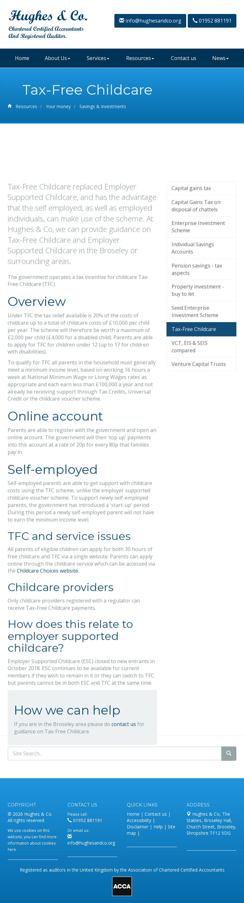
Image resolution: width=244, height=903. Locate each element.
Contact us (183, 58)
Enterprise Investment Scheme (198, 285)
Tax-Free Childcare (194, 387)
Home (22, 58)
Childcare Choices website (47, 629)
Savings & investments (102, 108)
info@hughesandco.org (150, 20)
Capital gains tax (191, 246)
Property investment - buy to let (198, 349)
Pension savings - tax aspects (197, 327)
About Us (57, 58)
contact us (124, 782)
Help (158, 827)
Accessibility (139, 820)
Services (98, 58)
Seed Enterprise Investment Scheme (195, 370)
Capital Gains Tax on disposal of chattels (196, 264)
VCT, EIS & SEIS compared (189, 405)
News (220, 58)
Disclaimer (137, 827)
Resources (140, 58)
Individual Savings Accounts (193, 306)
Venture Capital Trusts (199, 422)
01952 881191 (212, 20)
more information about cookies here (32, 843)
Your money (58, 108)
